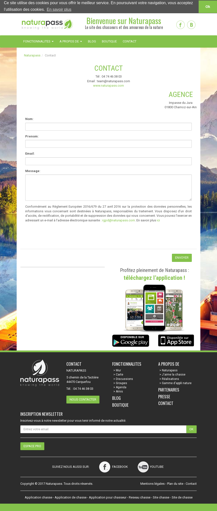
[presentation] (57, 239)
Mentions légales (152, 483)
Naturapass (32, 55)
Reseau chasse (139, 497)
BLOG (92, 41)
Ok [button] (207, 7)
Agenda (121, 387)
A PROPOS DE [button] (71, 41)
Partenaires (168, 389)
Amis (119, 391)
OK (191, 429)
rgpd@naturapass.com (118, 220)
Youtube (151, 467)
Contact (165, 403)
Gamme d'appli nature (177, 383)
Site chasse (161, 497)
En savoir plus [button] (59, 9)
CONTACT (129, 41)
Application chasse (38, 497)
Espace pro (32, 446)
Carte (119, 374)
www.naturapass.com (108, 85)
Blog (116, 398)
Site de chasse (182, 497)
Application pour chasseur (107, 497)
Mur (118, 370)
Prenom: (32, 136)
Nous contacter (83, 399)
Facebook (113, 467)
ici (158, 220)
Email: (30, 153)
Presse (164, 396)
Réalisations (170, 378)
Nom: (29, 119)
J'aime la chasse (173, 374)
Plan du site (175, 483)
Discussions (124, 378)
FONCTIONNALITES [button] (38, 41)
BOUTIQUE (109, 41)
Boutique (120, 405)
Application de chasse (70, 497)
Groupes (121, 383)
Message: (32, 171)
